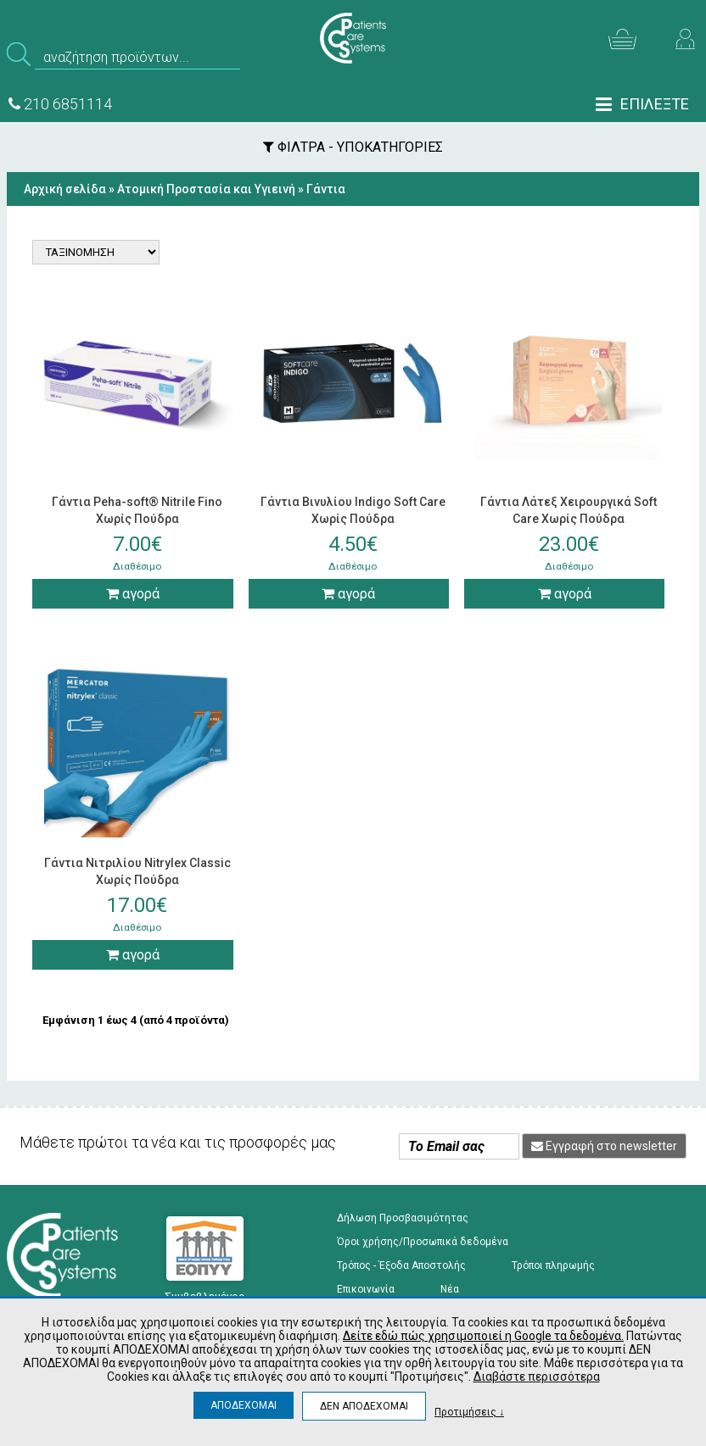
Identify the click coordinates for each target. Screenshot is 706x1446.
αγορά (133, 594)
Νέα (449, 1289)
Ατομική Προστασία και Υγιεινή (206, 189)
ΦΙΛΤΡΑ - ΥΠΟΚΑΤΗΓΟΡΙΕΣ (353, 147)
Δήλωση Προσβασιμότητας (402, 1218)
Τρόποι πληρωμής (553, 1265)
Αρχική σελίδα (65, 189)
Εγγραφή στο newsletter (604, 1146)
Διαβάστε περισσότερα (536, 1376)
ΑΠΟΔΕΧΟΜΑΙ (243, 1405)
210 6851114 (60, 104)
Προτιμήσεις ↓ (469, 1411)
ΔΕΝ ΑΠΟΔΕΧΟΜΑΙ (364, 1406)
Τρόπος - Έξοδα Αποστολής (401, 1265)
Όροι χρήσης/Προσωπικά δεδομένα (422, 1242)
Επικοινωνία (366, 1289)
